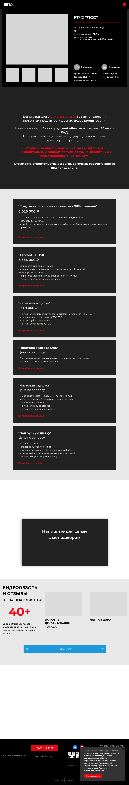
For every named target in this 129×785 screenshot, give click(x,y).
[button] (44, 748)
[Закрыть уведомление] (123, 749)
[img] (63, 604)
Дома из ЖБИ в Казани (44, 756)
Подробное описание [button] (31, 237)
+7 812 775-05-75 (111, 745)
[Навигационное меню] (124, 4)
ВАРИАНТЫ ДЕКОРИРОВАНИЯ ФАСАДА (57, 623)
